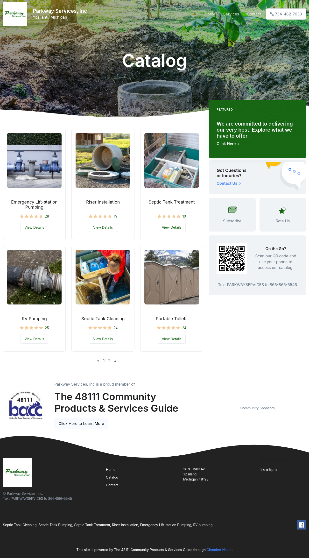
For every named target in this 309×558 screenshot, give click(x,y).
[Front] (16, 14)
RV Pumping (34, 318)
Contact (254, 14)
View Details (34, 227)
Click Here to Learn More (81, 423)
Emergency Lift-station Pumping (34, 204)
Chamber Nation (220, 550)
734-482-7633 (286, 14)
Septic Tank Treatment (172, 202)
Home (210, 14)
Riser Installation (103, 202)
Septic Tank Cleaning (103, 318)
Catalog (112, 477)
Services (231, 14)
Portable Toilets (172, 318)
